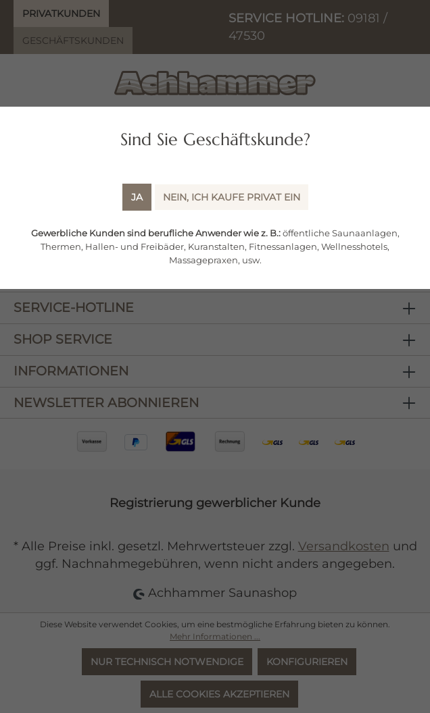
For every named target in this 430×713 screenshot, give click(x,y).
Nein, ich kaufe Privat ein (231, 197)
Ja (137, 197)
